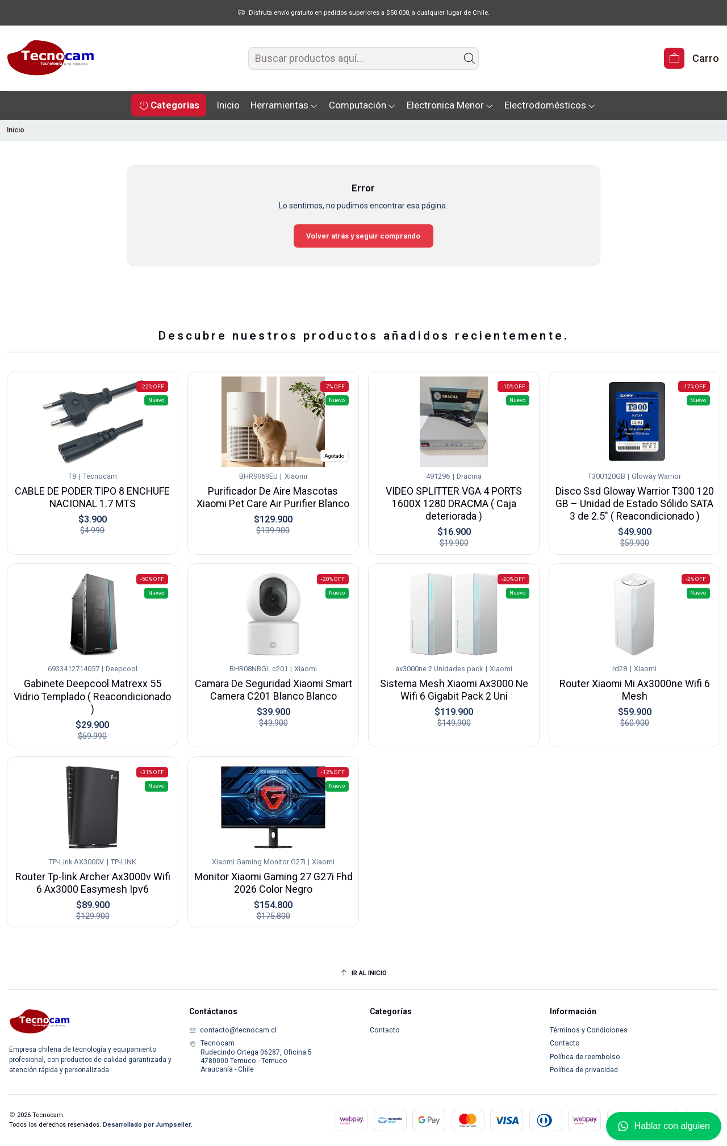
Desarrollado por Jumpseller (147, 1124)
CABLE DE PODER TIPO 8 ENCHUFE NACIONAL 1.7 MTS (92, 484)
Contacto (385, 1030)
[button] (168, 105)
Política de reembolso (585, 1057)
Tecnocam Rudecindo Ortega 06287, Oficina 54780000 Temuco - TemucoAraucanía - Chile (250, 1056)
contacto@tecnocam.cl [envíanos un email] (233, 1030)
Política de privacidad (584, 1070)
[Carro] (691, 58)
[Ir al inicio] (363, 973)
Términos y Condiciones (589, 1030)
